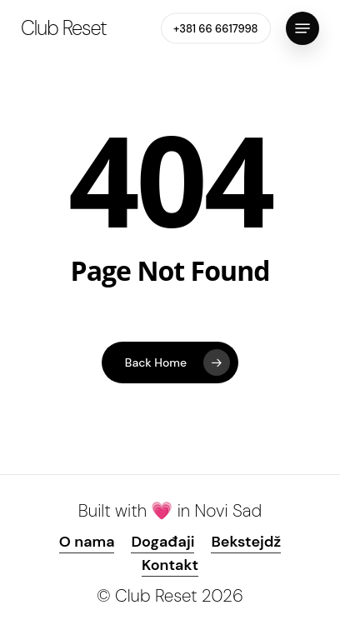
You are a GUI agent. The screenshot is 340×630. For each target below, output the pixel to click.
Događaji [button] (162, 542)
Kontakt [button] (170, 565)
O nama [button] (87, 542)
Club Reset (64, 28)
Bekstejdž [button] (246, 542)
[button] (302, 28)
